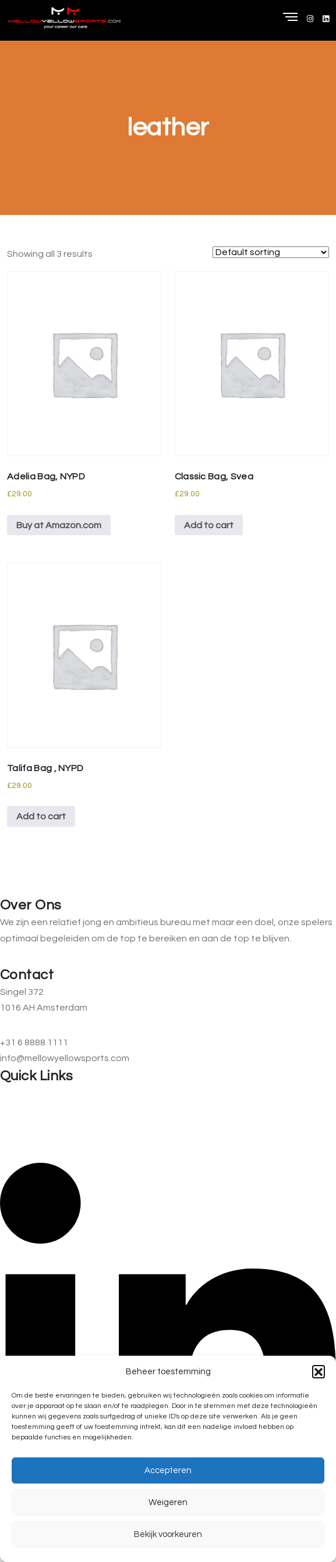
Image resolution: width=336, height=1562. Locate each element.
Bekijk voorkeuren (168, 1534)
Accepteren (168, 1470)
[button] (318, 1371)
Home (12, 1093)
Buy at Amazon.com (58, 525)
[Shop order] (271, 252)
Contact (18, 1134)
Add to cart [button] (209, 525)
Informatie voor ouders (48, 1113)
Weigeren (168, 1502)
